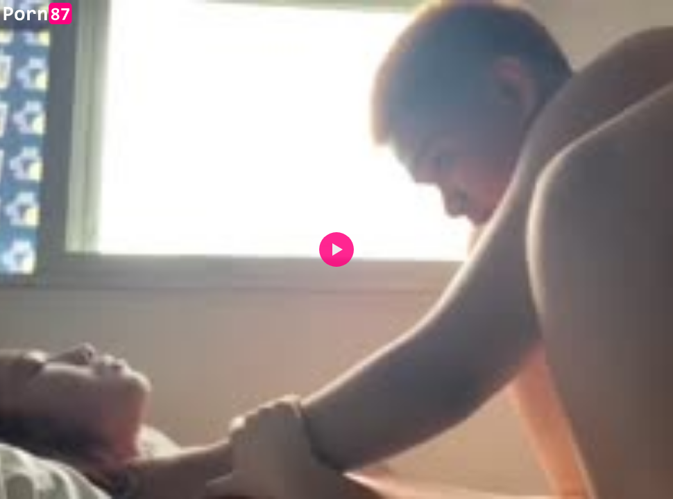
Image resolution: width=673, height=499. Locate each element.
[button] (336, 249)
